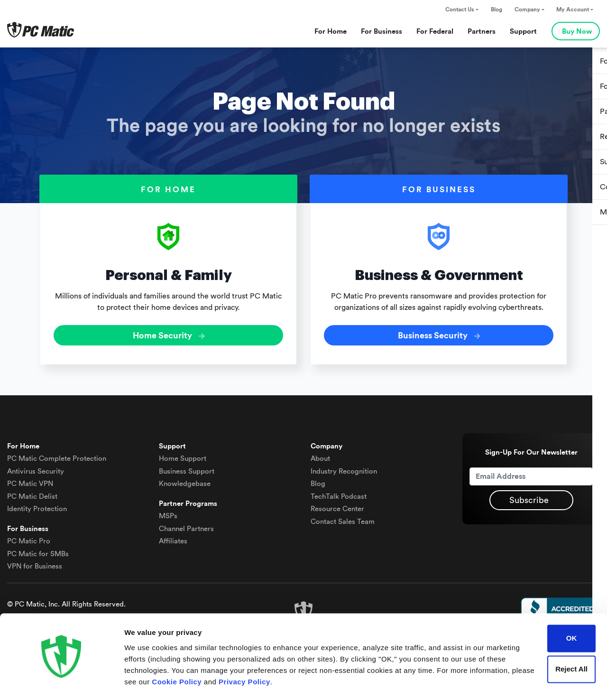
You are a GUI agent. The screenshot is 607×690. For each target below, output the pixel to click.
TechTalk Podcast (339, 494)
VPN (30, 481)
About (320, 456)
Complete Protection (56, 456)
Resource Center (337, 507)
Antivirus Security (35, 469)
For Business (381, 31)
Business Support (186, 469)
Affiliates (173, 539)
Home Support (182, 456)
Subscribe (529, 498)
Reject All (571, 632)
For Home (330, 31)
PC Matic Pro (28, 539)
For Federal (434, 31)
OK (571, 601)
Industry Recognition (344, 469)
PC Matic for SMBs (38, 551)
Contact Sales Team (343, 519)
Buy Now (577, 31)
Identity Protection (37, 507)
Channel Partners (186, 526)
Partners (482, 31)
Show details (146, 671)
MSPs (168, 514)
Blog (496, 9)
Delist (32, 494)
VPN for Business (34, 564)
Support (523, 31)
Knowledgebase (185, 481)
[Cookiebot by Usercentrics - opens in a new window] (61, 671)
